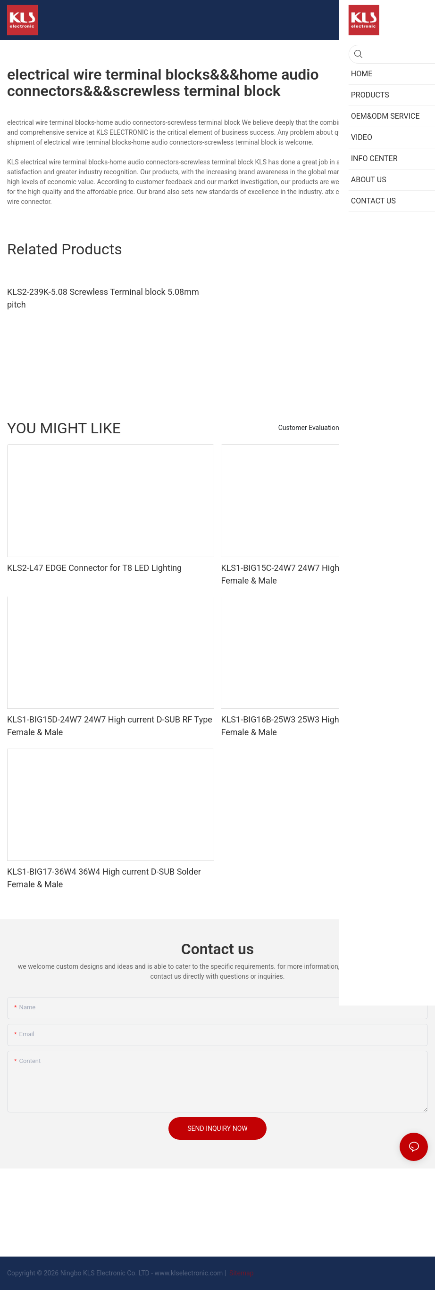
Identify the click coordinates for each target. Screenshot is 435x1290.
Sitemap (241, 1273)
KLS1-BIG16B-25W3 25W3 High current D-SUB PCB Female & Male (316, 725)
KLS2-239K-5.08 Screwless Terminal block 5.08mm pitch (103, 298)
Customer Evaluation (308, 427)
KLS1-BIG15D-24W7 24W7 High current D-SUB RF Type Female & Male (109, 725)
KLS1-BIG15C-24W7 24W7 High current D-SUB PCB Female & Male (316, 574)
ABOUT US (407, 427)
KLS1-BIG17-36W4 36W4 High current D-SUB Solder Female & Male (104, 878)
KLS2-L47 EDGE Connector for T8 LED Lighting (94, 568)
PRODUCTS (366, 427)
